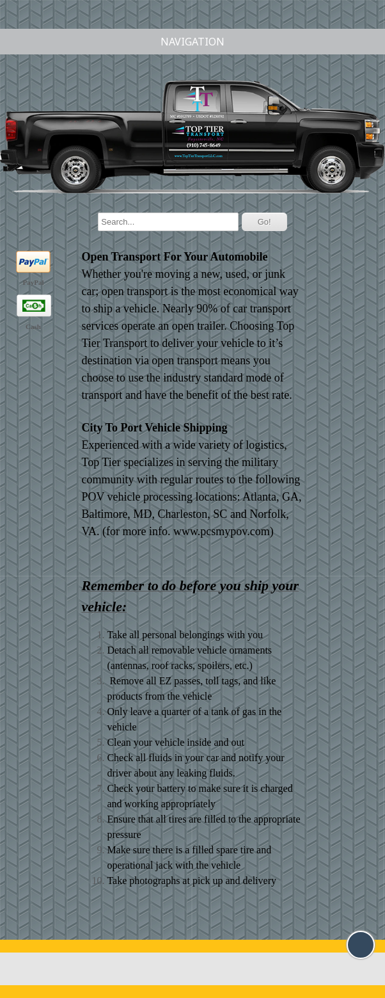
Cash (33, 326)
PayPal (33, 282)
